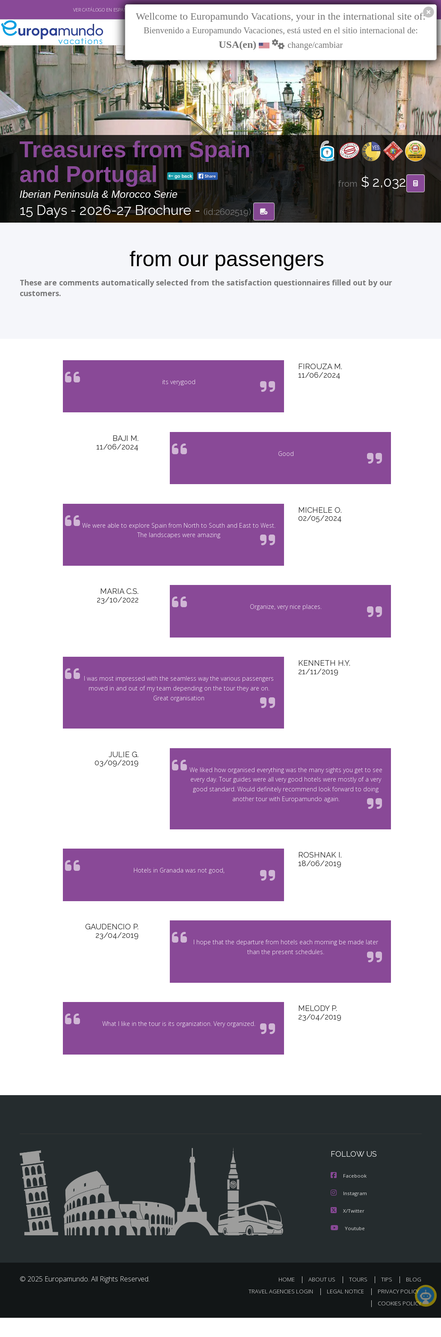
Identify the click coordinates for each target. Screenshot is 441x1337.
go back (180, 176)
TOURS (358, 1298)
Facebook (349, 1196)
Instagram (350, 1213)
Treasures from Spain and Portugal (135, 163)
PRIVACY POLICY (398, 1310)
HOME (286, 1298)
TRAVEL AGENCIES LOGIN (281, 1310)
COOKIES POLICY (399, 1322)
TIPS (386, 1298)
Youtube (349, 1247)
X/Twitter (348, 1230)
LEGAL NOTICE (345, 1310)
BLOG (413, 1298)
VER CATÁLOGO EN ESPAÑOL (103, 10)
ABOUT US (321, 1298)
